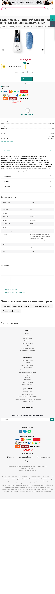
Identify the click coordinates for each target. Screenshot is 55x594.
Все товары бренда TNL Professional (15, 292)
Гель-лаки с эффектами (11, 311)
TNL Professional (49, 126)
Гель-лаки (6, 306)
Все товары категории (11, 289)
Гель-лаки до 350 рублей (21, 306)
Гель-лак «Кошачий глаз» (42, 306)
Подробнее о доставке (27, 114)
